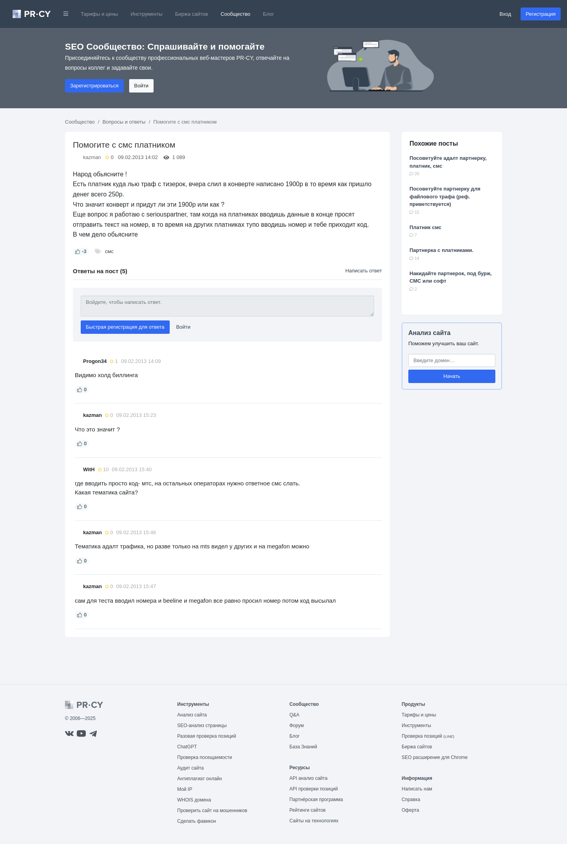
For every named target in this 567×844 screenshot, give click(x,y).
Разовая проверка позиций (206, 736)
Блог (268, 14)
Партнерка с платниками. (441, 250)
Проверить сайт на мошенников (212, 810)
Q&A (294, 715)
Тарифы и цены (99, 14)
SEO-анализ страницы (202, 725)
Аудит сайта (190, 768)
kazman (92, 157)
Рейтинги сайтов (307, 810)
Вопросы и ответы (123, 122)
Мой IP (184, 789)
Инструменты (147, 14)
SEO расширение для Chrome (435, 757)
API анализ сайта (308, 778)
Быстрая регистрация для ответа (125, 327)
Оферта (410, 810)
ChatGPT (187, 747)
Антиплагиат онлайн (199, 778)
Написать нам (417, 789)
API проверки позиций (313, 789)
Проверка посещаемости (204, 757)
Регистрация (541, 14)
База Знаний (303, 747)
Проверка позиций (428, 736)
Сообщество (235, 14)
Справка (411, 799)
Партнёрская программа (316, 799)
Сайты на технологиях (313, 821)
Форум (296, 725)
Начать (451, 376)
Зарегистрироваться (94, 86)
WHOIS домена (194, 800)
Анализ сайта (429, 332)
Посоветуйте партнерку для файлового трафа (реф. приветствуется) (445, 196)
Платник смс (425, 227)
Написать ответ (363, 271)
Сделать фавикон (196, 821)
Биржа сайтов (191, 14)
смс (109, 251)
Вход (505, 14)
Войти (141, 86)
